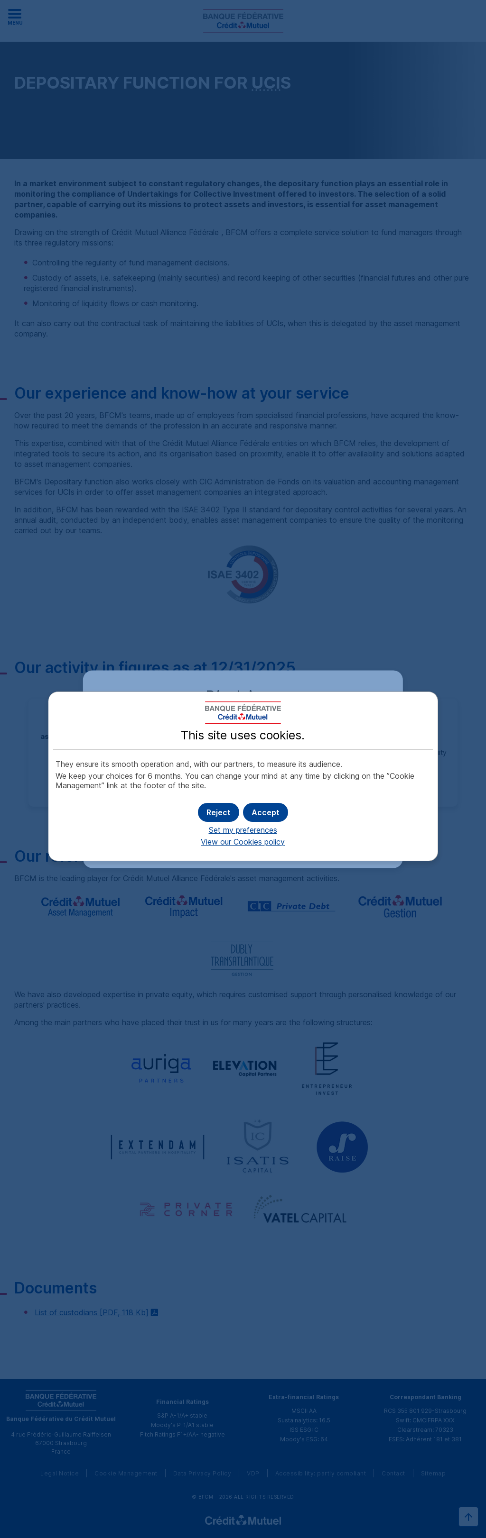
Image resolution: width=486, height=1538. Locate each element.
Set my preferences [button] (243, 830)
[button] (265, 812)
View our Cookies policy (243, 841)
